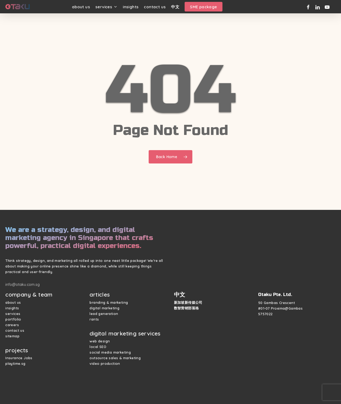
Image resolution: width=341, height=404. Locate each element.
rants (94, 319)
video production (105, 363)
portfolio (13, 319)
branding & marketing (109, 302)
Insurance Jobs (19, 358)
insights (12, 308)
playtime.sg (15, 363)
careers (12, 325)
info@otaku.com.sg (22, 284)
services (12, 313)
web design (100, 341)
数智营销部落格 (186, 308)
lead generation (104, 313)
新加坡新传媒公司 (188, 302)
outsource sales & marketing (115, 358)
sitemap (12, 336)
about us (13, 302)
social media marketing (110, 352)
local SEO (98, 347)
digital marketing (104, 308)
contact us (14, 330)
